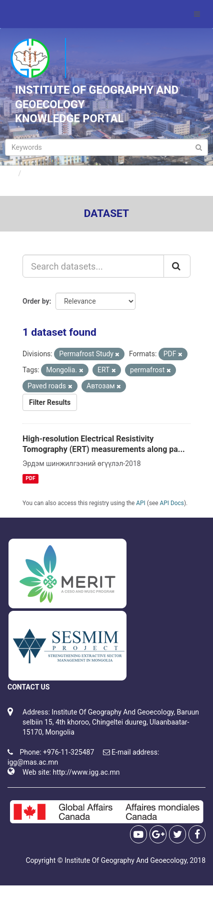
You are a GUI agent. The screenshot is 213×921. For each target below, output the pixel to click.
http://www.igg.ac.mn (86, 772)
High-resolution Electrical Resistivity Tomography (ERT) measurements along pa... (103, 444)
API (141, 503)
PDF (30, 478)
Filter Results (49, 402)
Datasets (40, 173)
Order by (36, 301)
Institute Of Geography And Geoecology (125, 860)
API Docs (172, 503)
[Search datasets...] (93, 266)
